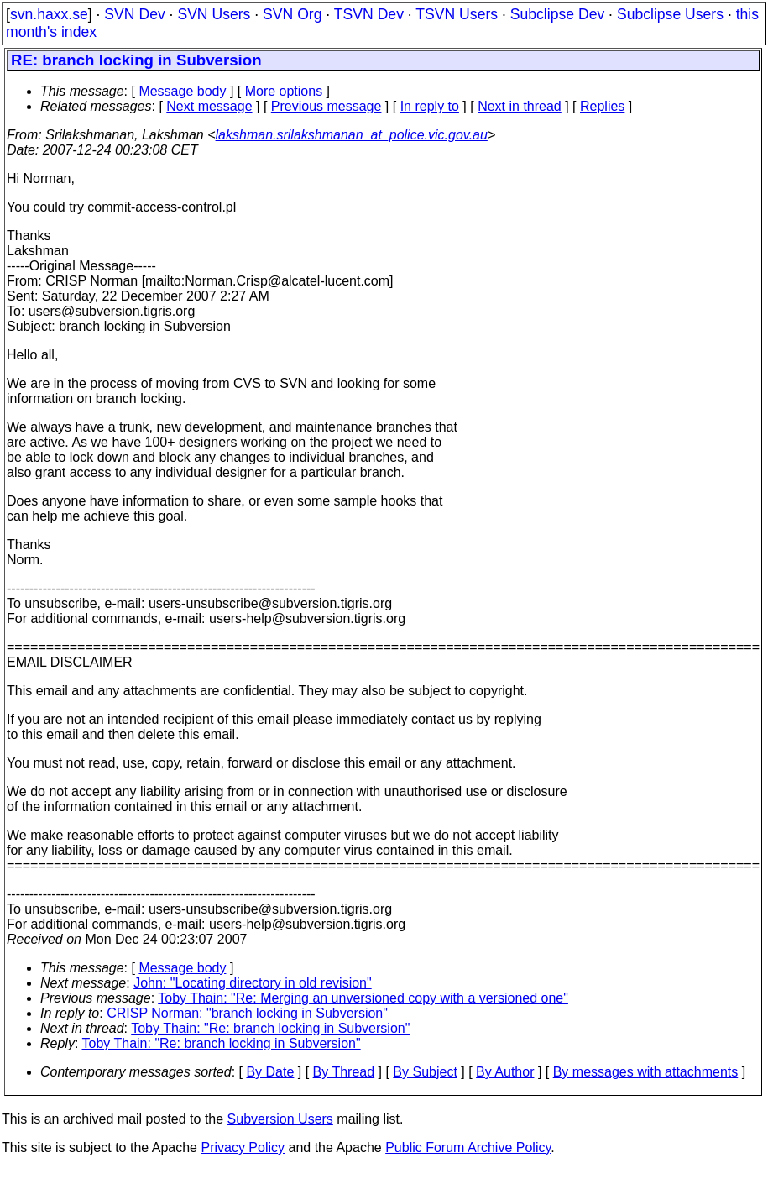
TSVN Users (456, 14)
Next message (209, 106)
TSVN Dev (369, 14)
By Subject (425, 1072)
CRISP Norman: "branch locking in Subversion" (247, 1013)
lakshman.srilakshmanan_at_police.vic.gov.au (352, 135)
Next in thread (520, 106)
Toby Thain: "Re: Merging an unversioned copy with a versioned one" (363, 998)
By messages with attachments (646, 1072)
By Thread (344, 1072)
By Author (505, 1072)
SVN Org (292, 14)
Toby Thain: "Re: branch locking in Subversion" (270, 1028)
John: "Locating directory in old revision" (252, 983)
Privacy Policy (243, 1147)
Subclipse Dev (557, 14)
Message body (182, 91)
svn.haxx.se (49, 14)
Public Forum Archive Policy (468, 1147)
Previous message (326, 106)
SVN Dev (134, 14)
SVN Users (213, 14)
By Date (270, 1072)
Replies (602, 106)
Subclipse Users (670, 14)
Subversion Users (280, 1119)
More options (284, 91)
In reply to (429, 106)
